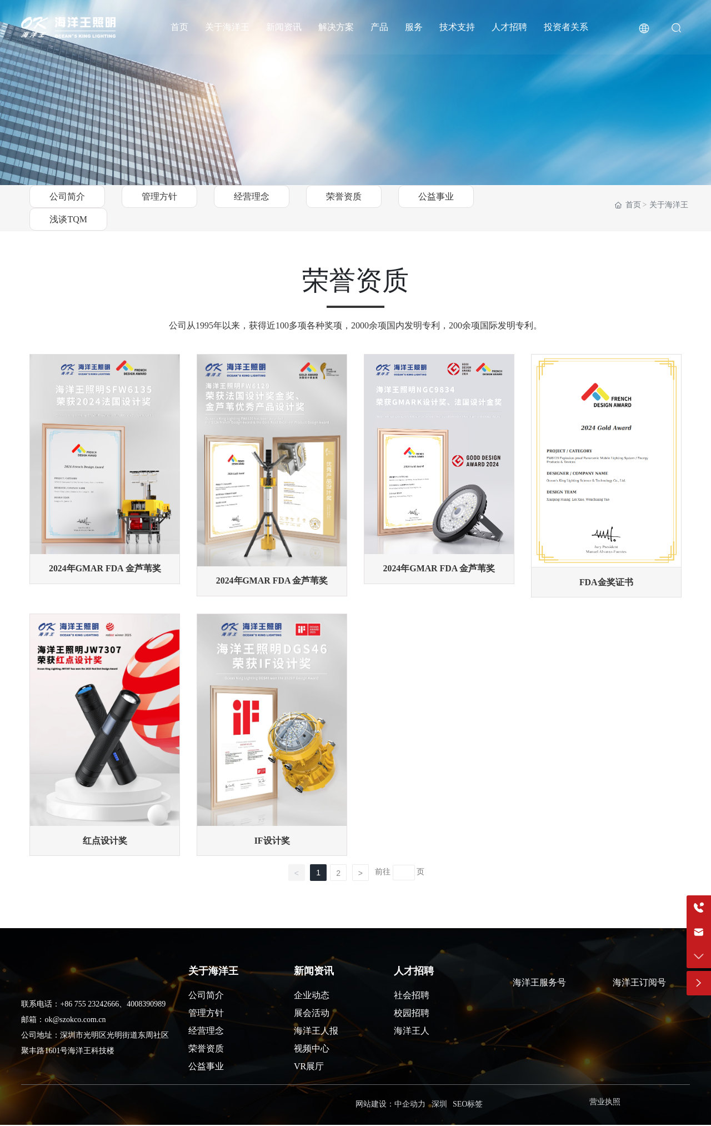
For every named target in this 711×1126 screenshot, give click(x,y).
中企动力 (409, 1105)
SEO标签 (468, 1105)
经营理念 (251, 196)
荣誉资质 (344, 196)
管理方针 (159, 196)
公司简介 (67, 196)
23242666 (103, 1005)
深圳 (439, 1105)
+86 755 (74, 1005)
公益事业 (436, 196)
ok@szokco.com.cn (75, 1021)
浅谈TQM (68, 219)
